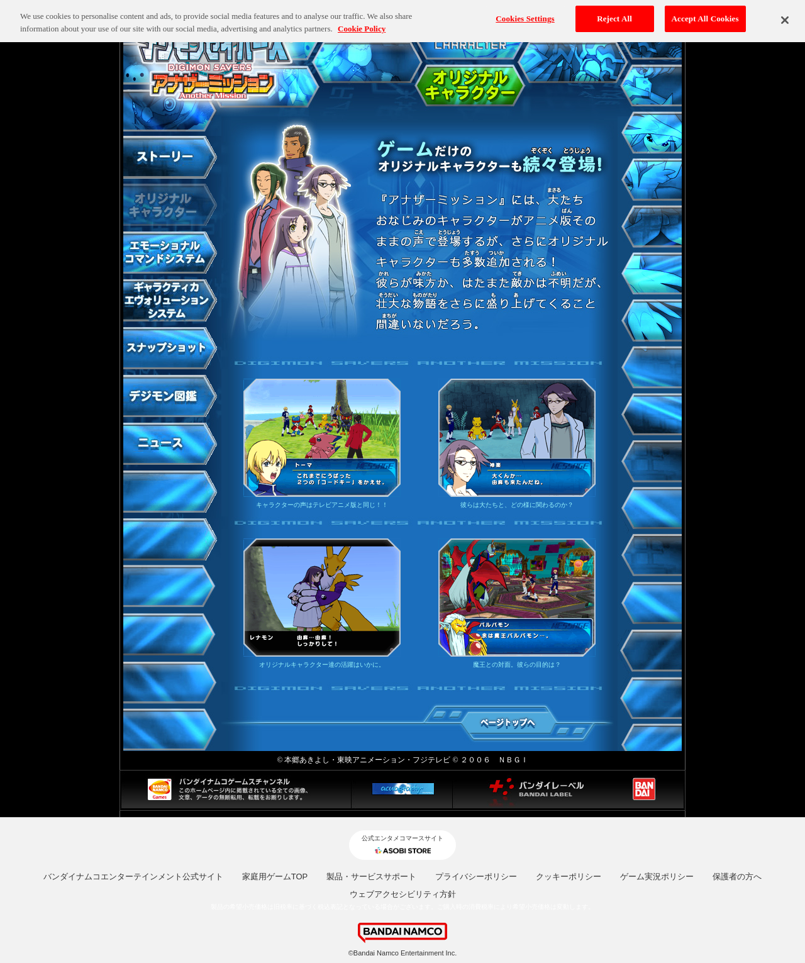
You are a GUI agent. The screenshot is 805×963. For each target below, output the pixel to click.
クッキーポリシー (568, 876)
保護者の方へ (737, 876)
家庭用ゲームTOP (275, 876)
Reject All (614, 13)
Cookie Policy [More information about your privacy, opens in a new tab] (362, 23)
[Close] (785, 14)
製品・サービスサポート (371, 876)
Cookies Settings (525, 13)
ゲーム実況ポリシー (657, 876)
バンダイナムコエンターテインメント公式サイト (133, 876)
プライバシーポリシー (476, 876)
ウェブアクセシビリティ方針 (403, 894)
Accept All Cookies (705, 13)
